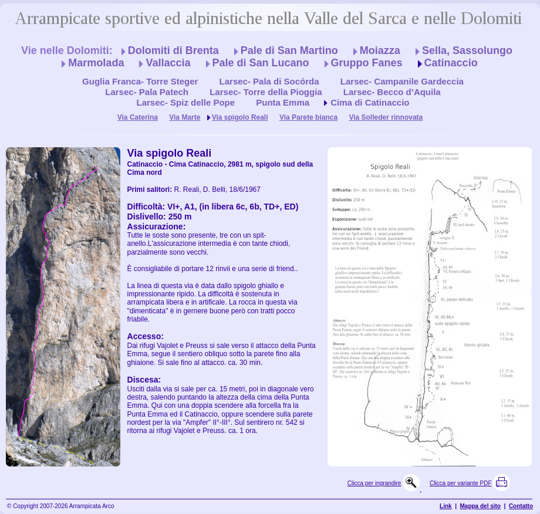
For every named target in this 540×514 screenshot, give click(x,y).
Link (446, 506)
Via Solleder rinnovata (386, 117)
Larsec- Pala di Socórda (269, 81)
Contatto (521, 506)
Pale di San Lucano (260, 63)
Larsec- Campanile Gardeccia (402, 81)
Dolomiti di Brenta (173, 50)
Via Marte (184, 117)
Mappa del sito (480, 506)
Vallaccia (168, 63)
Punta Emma (282, 102)
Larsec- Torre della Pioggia (266, 92)
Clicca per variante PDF (461, 483)
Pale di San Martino (289, 50)
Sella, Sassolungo (467, 50)
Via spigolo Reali (240, 117)
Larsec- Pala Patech (146, 92)
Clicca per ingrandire (374, 483)
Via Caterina (137, 117)
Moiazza (380, 50)
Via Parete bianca (308, 117)
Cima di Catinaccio (369, 102)
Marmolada (96, 63)
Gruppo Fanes (367, 63)
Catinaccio (451, 63)
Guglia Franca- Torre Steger (140, 81)
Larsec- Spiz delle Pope (186, 102)
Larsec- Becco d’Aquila (392, 92)
